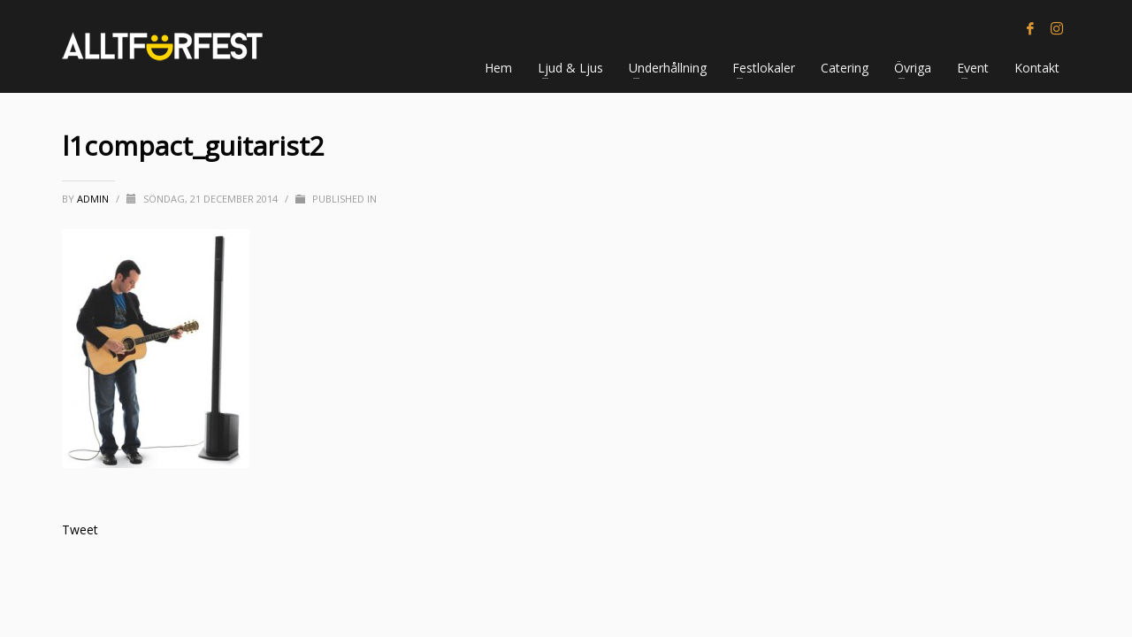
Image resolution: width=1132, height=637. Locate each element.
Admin (94, 198)
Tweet (80, 529)
